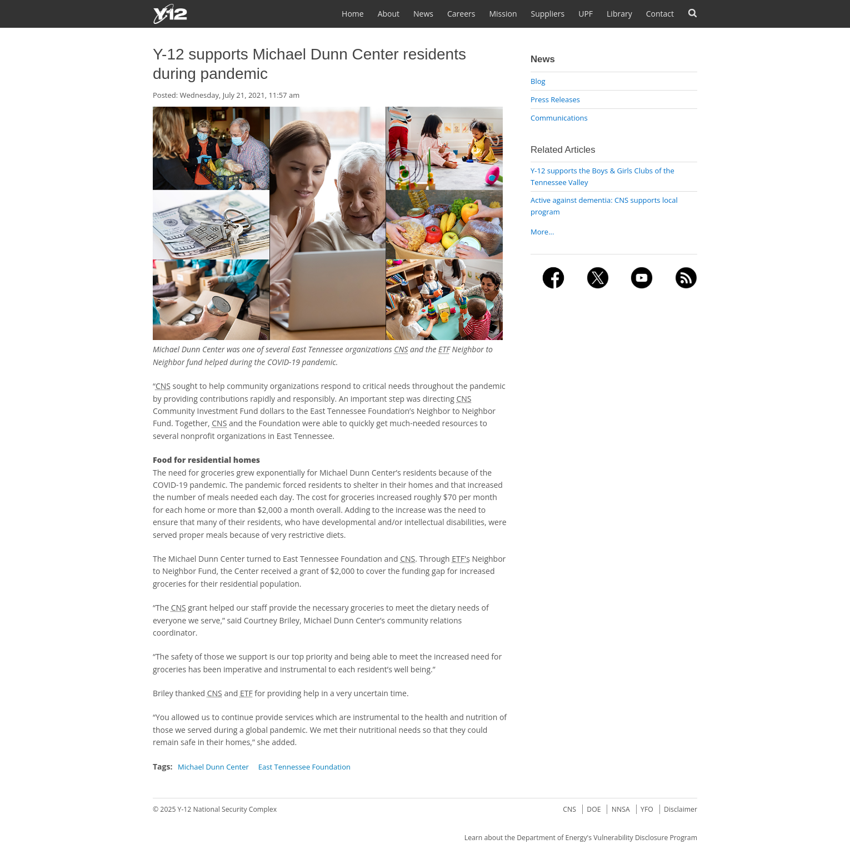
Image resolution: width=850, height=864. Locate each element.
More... (542, 232)
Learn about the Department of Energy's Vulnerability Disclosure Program (580, 837)
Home (353, 13)
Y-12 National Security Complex (227, 809)
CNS (569, 809)
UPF (585, 13)
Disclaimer (680, 809)
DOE (594, 809)
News (423, 13)
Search (692, 13)
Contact (660, 13)
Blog (538, 81)
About (388, 13)
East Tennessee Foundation (304, 767)
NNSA (621, 809)
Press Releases (555, 99)
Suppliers (547, 13)
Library (619, 13)
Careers (461, 13)
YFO (647, 809)
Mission (503, 13)
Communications (559, 118)
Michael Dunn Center (213, 767)
